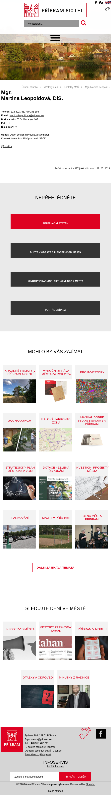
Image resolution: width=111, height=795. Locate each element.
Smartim (90, 784)
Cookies (57, 750)
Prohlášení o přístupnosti (38, 754)
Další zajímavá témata (55, 567)
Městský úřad (51, 87)
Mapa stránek (55, 791)
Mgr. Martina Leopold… (97, 87)
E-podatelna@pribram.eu (38, 739)
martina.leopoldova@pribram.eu (27, 115)
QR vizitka (6, 146)
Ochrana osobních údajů (38, 750)
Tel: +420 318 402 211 (37, 743)
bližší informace (55, 766)
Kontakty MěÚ (71, 87)
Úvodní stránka (30, 87)
